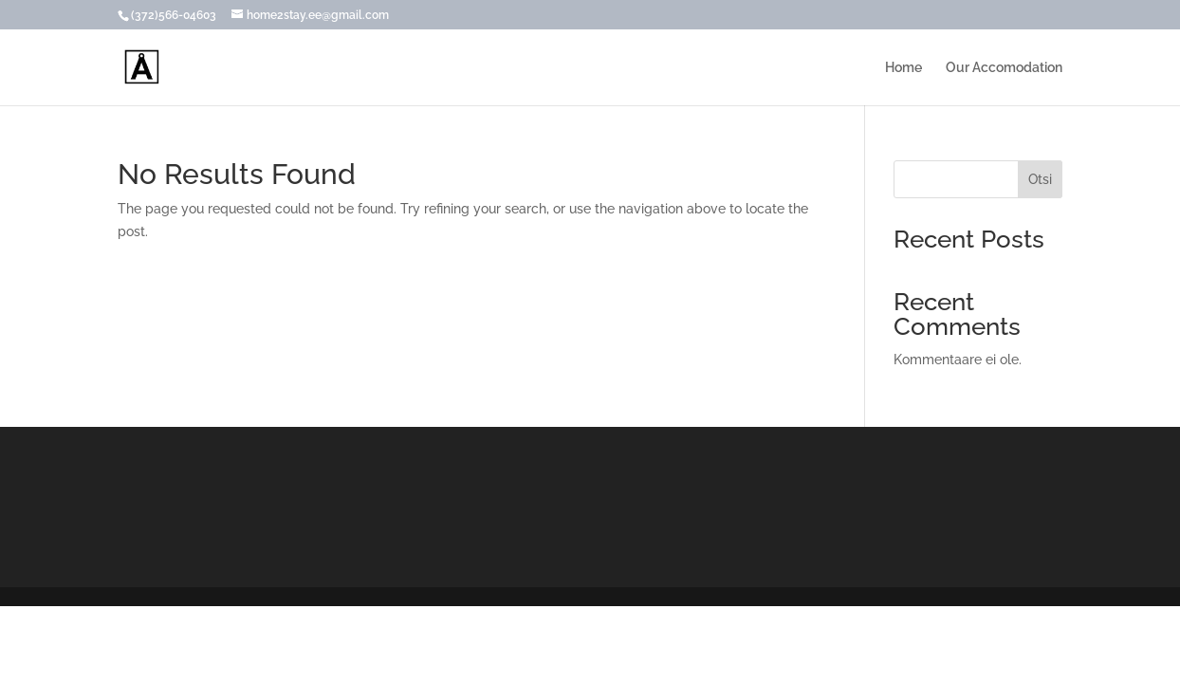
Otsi (1040, 179)
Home (903, 68)
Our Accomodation (1004, 68)
